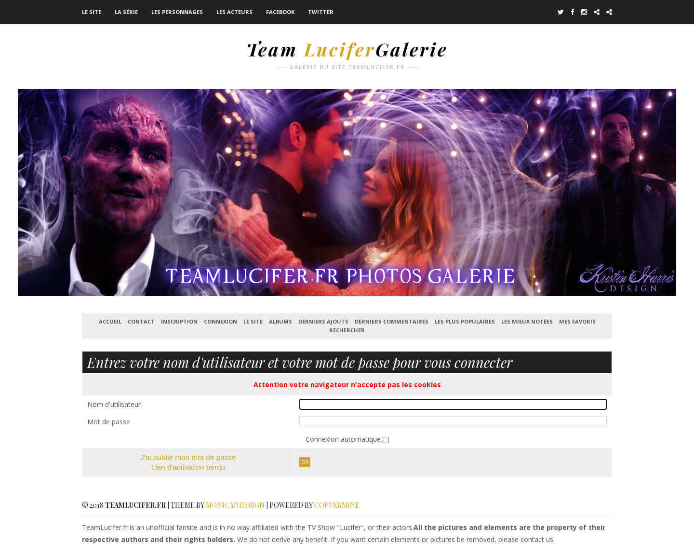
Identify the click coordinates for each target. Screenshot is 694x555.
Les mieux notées (527, 321)
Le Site (91, 11)
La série (126, 11)
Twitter (321, 11)
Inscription (179, 321)
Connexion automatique (344, 439)
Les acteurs (234, 11)
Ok (304, 462)
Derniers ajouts (323, 321)
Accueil (110, 321)
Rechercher (347, 330)
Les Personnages (177, 11)
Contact (141, 321)
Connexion (220, 321)
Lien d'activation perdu (188, 467)
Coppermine (337, 505)
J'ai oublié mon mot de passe (188, 457)
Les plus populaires (465, 321)
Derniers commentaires (391, 321)
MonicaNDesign (235, 505)
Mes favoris (577, 321)
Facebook (280, 11)
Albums (280, 321)
